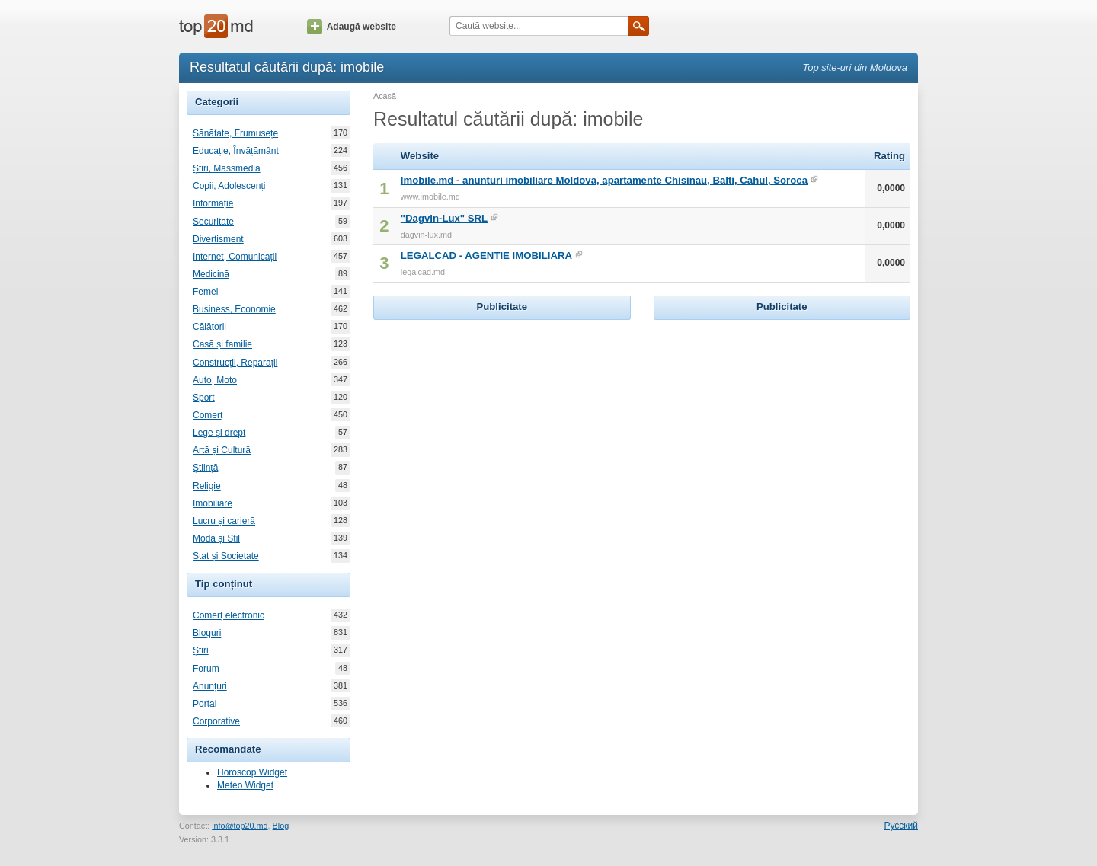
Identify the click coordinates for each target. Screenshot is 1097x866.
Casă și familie (222, 344)
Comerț (207, 415)
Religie (207, 486)
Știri (201, 650)
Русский (901, 825)
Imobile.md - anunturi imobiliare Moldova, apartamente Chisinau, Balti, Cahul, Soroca (604, 180)
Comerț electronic (228, 615)
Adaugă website (351, 26)
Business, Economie (234, 309)
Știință (205, 468)
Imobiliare (212, 503)
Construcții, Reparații (235, 362)
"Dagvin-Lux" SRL (444, 218)
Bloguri (207, 633)
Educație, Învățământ (236, 151)
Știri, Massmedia (227, 168)
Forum (206, 669)
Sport (204, 397)
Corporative (216, 721)
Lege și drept (219, 433)
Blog (281, 825)
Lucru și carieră (224, 521)
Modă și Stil (216, 538)
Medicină (211, 274)
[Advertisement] (502, 419)
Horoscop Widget (252, 772)
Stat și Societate (226, 556)
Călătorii (209, 327)
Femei (205, 292)
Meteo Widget (245, 785)
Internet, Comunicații (235, 257)
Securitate (213, 222)
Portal (204, 704)
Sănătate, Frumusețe (235, 133)
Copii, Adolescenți (229, 186)
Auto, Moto (215, 380)
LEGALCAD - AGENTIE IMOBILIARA (486, 255)
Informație (213, 203)
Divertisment (218, 239)
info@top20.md (239, 825)
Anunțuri (210, 686)
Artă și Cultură (222, 450)
